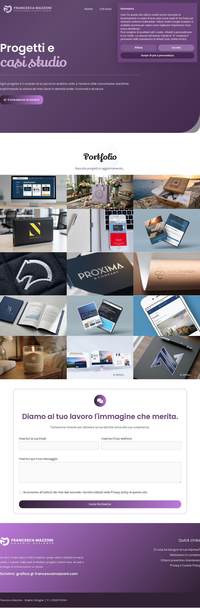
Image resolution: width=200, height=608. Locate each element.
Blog (173, 9)
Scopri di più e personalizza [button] (157, 598)
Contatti (188, 9)
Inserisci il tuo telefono (117, 439)
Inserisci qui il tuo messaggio (38, 459)
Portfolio (145, 9)
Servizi (129, 9)
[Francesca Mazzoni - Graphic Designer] (27, 9)
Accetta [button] (176, 590)
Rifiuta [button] (139, 590)
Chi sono (113, 9)
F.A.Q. (161, 9)
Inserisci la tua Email (32, 439)
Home (98, 9)
